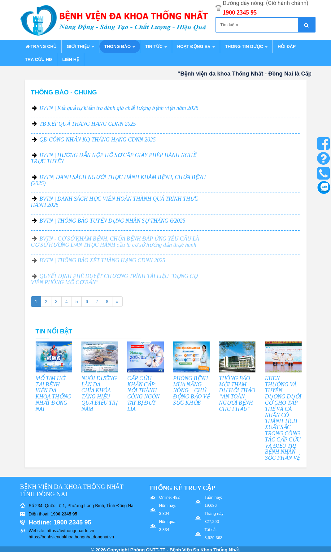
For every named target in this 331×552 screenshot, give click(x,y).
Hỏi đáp (287, 46)
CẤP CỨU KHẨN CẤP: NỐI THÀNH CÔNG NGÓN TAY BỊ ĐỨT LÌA (143, 393)
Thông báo (119, 46)
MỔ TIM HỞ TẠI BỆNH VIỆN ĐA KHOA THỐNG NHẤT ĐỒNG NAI (53, 393)
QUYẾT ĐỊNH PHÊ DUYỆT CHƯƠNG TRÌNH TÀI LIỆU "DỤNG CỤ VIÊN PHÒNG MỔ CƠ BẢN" (114, 282)
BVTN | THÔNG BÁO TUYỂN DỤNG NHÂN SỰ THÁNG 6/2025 (112, 221)
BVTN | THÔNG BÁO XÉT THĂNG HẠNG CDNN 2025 (102, 263)
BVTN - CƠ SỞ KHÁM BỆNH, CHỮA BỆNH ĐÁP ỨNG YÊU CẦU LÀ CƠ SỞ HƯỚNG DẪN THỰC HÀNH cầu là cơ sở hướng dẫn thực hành (115, 244)
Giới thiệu (80, 46)
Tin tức (156, 46)
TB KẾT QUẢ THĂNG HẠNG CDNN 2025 (87, 124)
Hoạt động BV (196, 46)
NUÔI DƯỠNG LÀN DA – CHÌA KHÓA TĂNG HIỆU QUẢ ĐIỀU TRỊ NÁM (99, 393)
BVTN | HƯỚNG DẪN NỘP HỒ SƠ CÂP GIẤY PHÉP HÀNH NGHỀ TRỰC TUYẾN (113, 158)
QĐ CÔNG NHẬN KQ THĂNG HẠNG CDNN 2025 (97, 140)
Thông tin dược (246, 46)
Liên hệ (70, 59)
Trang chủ (41, 46)
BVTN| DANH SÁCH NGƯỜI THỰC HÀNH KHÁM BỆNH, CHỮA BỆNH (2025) (118, 180)
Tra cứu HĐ (38, 59)
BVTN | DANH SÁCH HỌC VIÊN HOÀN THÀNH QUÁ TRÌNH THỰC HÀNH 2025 (114, 202)
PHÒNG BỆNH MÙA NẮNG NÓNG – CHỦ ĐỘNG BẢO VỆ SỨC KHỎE (191, 390)
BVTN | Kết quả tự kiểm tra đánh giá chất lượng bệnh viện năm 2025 (118, 108)
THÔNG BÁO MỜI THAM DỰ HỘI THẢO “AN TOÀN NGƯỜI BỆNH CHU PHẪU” (237, 393)
